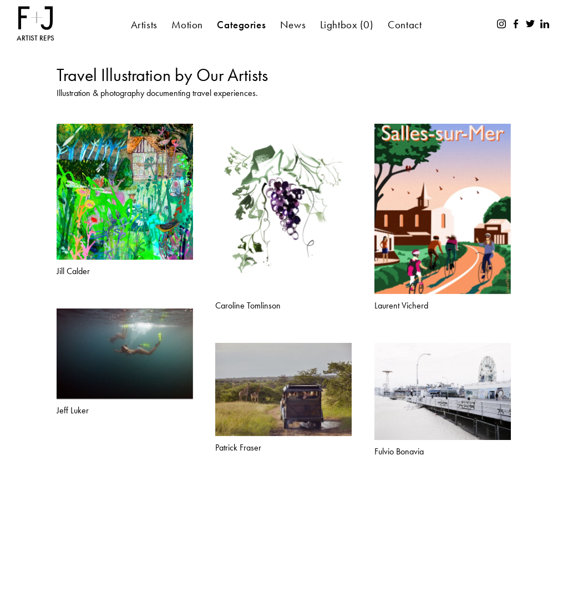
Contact (405, 24)
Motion (186, 24)
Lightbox (347, 24)
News (293, 24)
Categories (241, 24)
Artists (144, 24)
